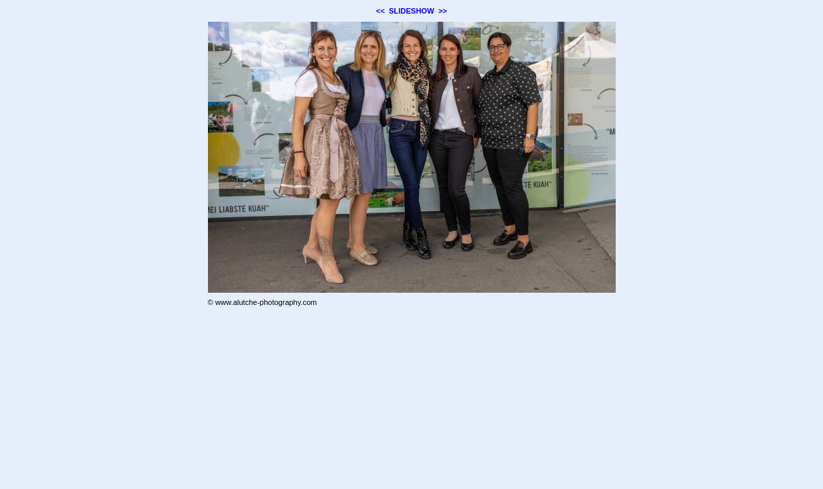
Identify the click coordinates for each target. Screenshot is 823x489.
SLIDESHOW (411, 11)
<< (380, 11)
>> (442, 11)
